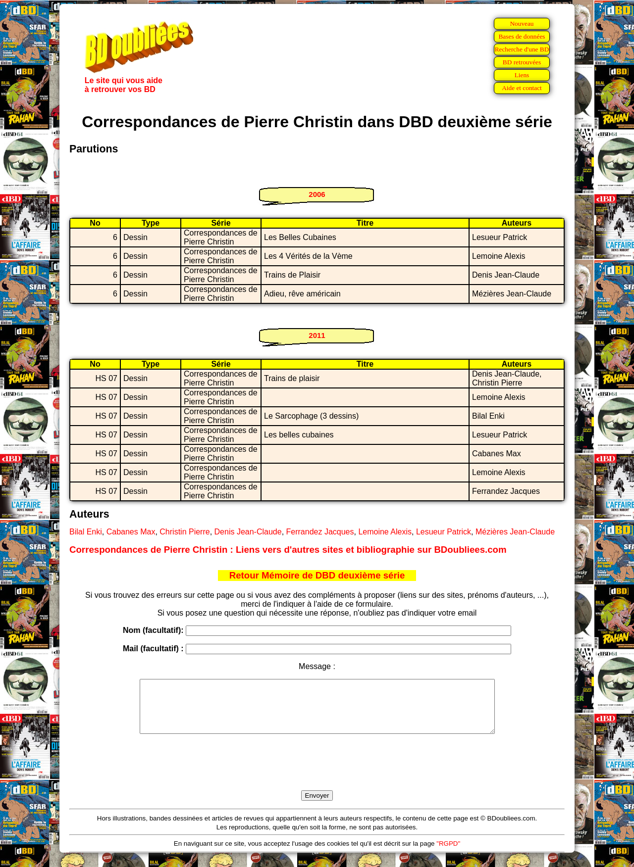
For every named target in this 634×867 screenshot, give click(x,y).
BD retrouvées (522, 62)
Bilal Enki (85, 532)
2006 (317, 194)
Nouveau (521, 23)
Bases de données (521, 36)
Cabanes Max (131, 532)
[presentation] (317, 773)
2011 (317, 335)
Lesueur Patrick (443, 532)
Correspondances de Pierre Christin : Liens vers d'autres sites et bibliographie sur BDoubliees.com (288, 549)
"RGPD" (448, 854)
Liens (522, 75)
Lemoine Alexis (385, 532)
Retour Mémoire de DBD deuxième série (317, 575)
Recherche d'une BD (522, 49)
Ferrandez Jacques (320, 532)
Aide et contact (522, 88)
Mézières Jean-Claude (515, 532)
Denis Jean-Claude (248, 532)
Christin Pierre (184, 532)
